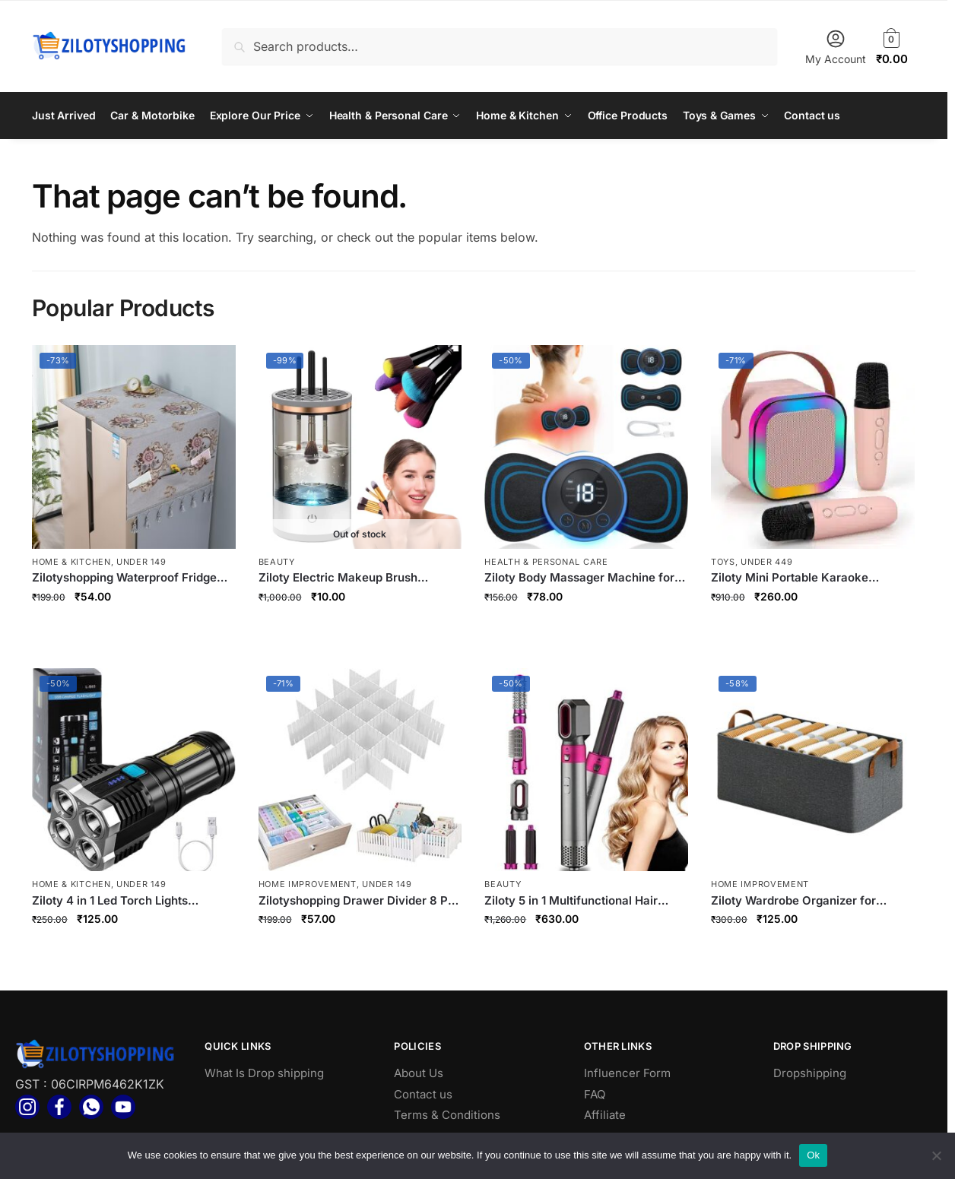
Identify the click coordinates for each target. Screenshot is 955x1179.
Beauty (277, 561)
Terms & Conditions (447, 1114)
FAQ (594, 1093)
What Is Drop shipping (264, 1072)
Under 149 (141, 561)
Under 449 (766, 561)
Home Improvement (308, 883)
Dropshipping (809, 1072)
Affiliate (605, 1114)
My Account (835, 46)
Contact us (423, 1093)
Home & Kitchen (71, 561)
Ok (813, 1155)
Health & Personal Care (546, 561)
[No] (936, 1155)
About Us (418, 1072)
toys (723, 561)
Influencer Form (627, 1072)
